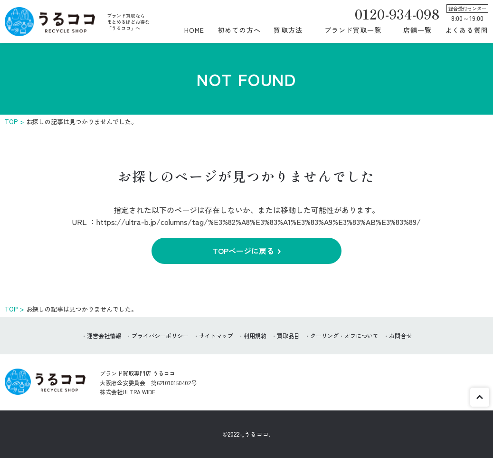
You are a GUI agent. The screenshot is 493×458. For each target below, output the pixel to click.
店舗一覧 (417, 30)
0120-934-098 (397, 13)
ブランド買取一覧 (353, 30)
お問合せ (400, 335)
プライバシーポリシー (160, 335)
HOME (194, 30)
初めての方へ (239, 30)
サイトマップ (216, 335)
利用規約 (255, 335)
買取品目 (288, 335)
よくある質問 (466, 30)
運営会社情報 (104, 335)
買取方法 (288, 30)
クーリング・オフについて (344, 335)
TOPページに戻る (243, 250)
